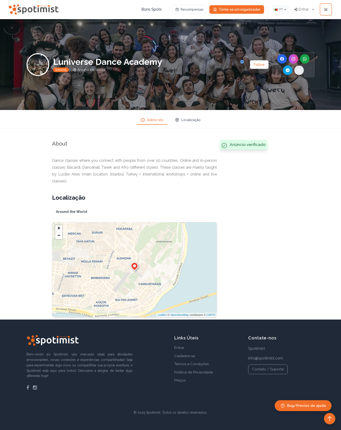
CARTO (210, 314)
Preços (180, 380)
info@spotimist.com (265, 358)
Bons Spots (151, 9)
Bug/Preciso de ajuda (303, 405)
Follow (259, 64)
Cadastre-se (184, 356)
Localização (188, 120)
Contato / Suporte (268, 369)
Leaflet (162, 314)
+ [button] (58, 228)
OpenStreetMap (179, 314)
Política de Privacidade (193, 372)
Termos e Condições (191, 364)
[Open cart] (326, 9)
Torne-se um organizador (236, 9)
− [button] (58, 235)
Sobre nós (151, 120)
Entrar (179, 348)
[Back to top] (329, 418)
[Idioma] (280, 9)
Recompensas (189, 9)
